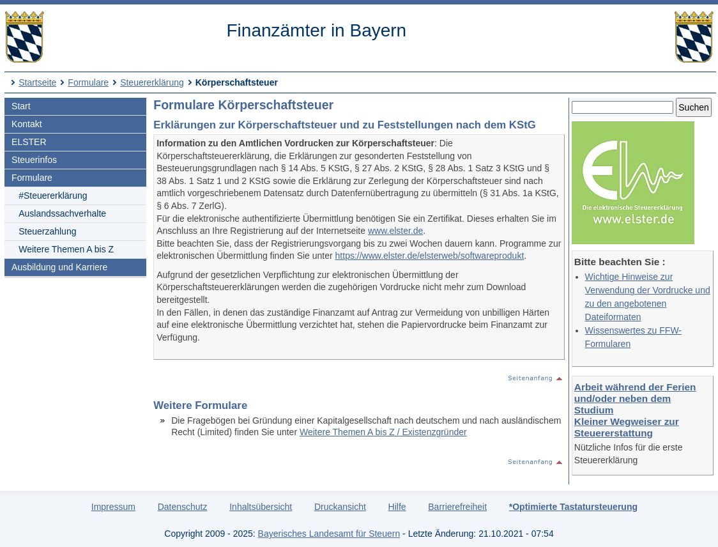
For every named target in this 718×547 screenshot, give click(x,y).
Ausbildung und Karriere (59, 267)
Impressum (113, 507)
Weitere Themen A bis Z (66, 249)
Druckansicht (340, 507)
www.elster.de (395, 231)
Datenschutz (183, 507)
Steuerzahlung (47, 231)
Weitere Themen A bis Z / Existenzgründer (383, 432)
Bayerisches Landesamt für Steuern (329, 533)
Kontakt (26, 124)
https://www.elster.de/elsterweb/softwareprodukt (429, 255)
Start (21, 106)
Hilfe (397, 507)
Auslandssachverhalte (62, 213)
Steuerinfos (34, 160)
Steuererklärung (152, 82)
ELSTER (28, 142)
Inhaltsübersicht (260, 507)
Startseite (37, 82)
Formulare (88, 82)
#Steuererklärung (53, 195)
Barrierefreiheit (457, 507)
